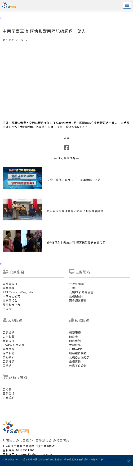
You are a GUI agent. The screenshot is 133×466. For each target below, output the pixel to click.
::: (1, 17)
